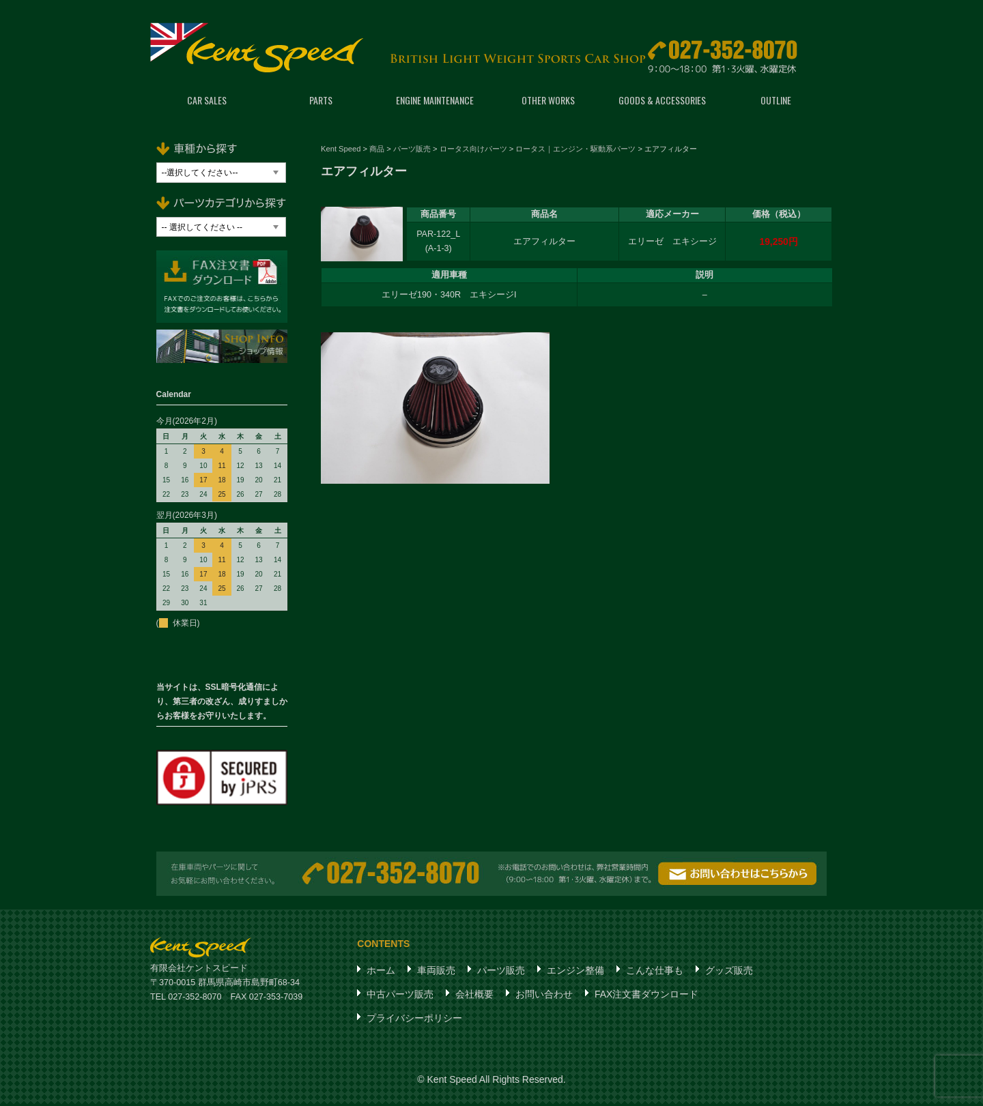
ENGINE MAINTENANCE (435, 102)
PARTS (320, 102)
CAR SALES (207, 102)
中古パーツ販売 (400, 996)
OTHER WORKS (548, 102)
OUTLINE (775, 102)
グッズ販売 (729, 972)
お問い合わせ (544, 996)
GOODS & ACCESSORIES (662, 102)
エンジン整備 (575, 972)
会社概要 (474, 996)
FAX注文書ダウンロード (646, 996)
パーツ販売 (501, 972)
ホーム (381, 972)
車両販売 (436, 972)
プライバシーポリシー (414, 1020)
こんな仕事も (654, 972)
